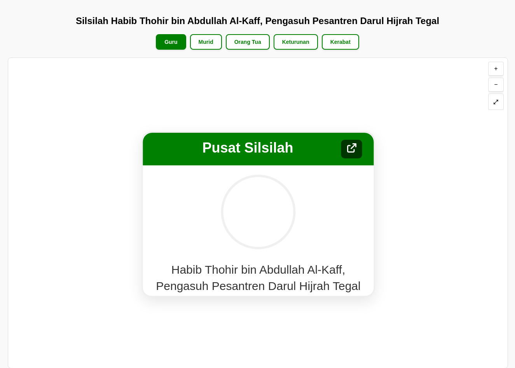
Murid (206, 42)
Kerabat (340, 42)
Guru (170, 42)
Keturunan (295, 42)
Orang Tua (247, 42)
